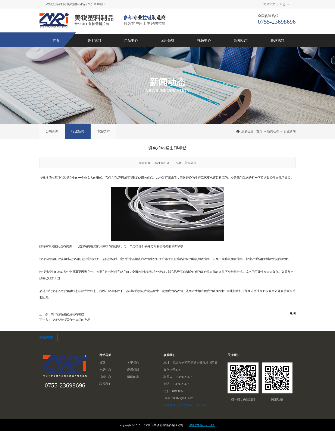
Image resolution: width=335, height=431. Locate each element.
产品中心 (131, 40)
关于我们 (94, 40)
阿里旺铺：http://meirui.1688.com (184, 405)
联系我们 (277, 40)
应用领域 (167, 40)
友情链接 (46, 337)
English (284, 4)
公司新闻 (52, 131)
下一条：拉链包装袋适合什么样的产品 (64, 319)
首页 (56, 40)
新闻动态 (241, 40)
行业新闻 (77, 131)
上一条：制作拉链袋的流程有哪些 (61, 314)
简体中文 (269, 4)
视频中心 (204, 40)
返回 (293, 313)
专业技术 (103, 131)
